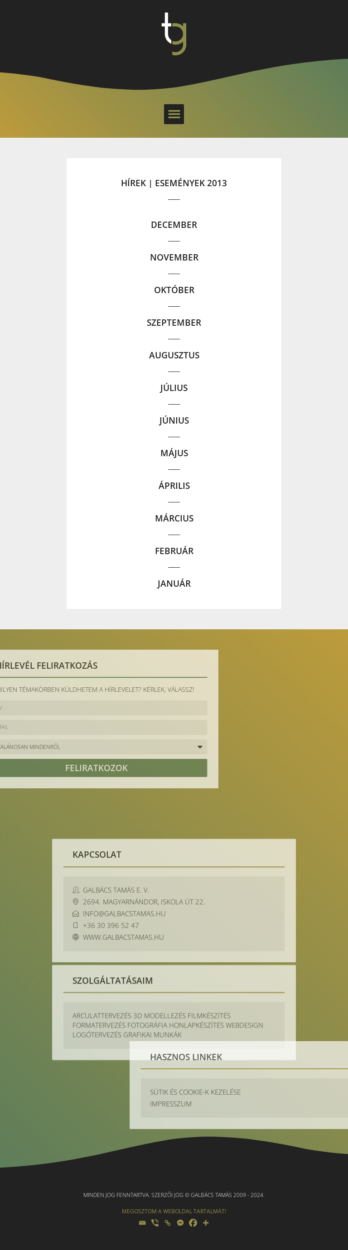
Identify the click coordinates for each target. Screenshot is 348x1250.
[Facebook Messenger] (180, 1222)
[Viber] (155, 1222)
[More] (205, 1222)
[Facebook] (193, 1222)
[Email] (142, 1222)
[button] (174, 114)
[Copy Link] (167, 1222)
